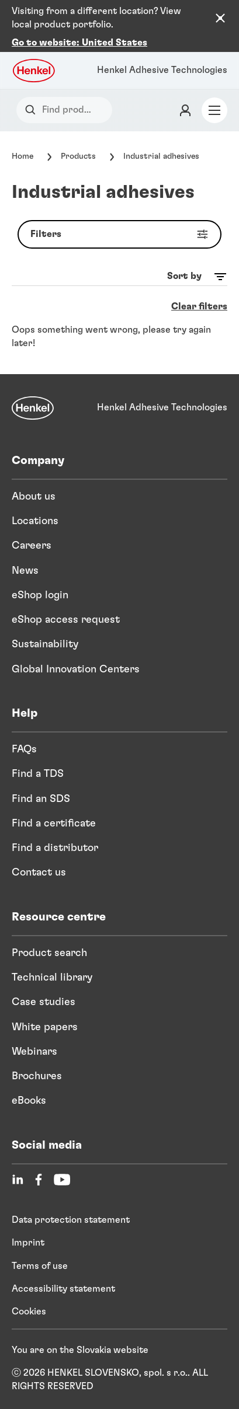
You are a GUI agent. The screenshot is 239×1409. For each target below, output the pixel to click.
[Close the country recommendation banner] (220, 18)
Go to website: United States (79, 42)
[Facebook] (38, 1179)
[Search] (33, 110)
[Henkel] (33, 408)
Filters (121, 234)
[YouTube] (62, 1179)
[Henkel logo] (34, 70)
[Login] (185, 110)
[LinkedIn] (17, 1179)
